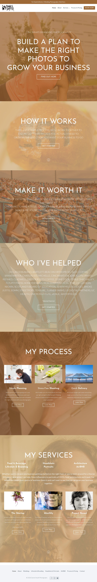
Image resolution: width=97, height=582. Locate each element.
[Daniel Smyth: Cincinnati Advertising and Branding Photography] (8, 7)
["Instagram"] (54, 578)
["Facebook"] (51, 578)
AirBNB (63, 571)
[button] (69, 8)
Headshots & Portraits (52, 571)
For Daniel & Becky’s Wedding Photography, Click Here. (48, 2)
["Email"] (57, 578)
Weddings (26, 571)
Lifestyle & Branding (37, 571)
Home (54, 8)
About (59, 8)
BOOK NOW (89, 8)
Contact (82, 571)
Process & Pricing (76, 8)
